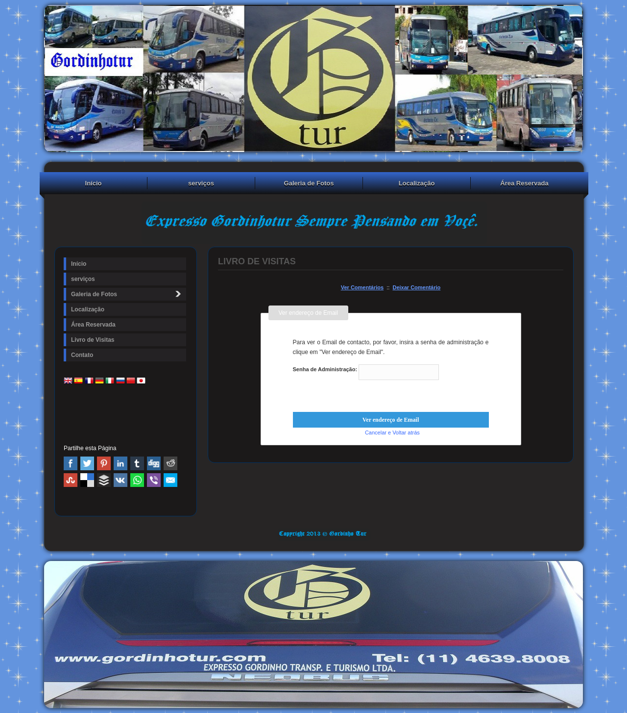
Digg (154, 463)
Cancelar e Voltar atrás (392, 432)
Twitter (87, 463)
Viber (154, 480)
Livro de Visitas (92, 339)
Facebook (70, 463)
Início (93, 183)
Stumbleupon (70, 480)
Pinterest (104, 463)
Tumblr (137, 463)
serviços (201, 183)
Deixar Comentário (416, 287)
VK (120, 480)
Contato (82, 355)
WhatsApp (137, 480)
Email (170, 480)
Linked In (120, 463)
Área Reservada (524, 183)
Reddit (170, 463)
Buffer (104, 480)
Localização (417, 183)
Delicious (87, 480)
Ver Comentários (362, 287)
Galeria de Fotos (309, 183)
